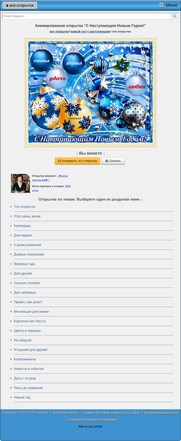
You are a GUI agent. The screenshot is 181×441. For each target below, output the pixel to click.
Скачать (113, 160)
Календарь (22, 226)
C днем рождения (27, 245)
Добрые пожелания (29, 254)
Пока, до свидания (28, 388)
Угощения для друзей (30, 350)
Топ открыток (24, 207)
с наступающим (98, 31)
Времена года (24, 264)
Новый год (22, 397)
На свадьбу (23, 340)
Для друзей (23, 273)
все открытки (20, 5)
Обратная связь (65, 413)
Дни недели (23, 235)
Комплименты (25, 359)
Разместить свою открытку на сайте (111, 413)
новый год (78, 31)
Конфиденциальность (162, 413)
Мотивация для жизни (31, 312)
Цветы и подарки (27, 331)
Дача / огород (25, 378)
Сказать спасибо (27, 283)
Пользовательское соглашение (92, 420)
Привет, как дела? (28, 302)
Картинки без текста (30, 321)
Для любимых (25, 292)
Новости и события (29, 369)
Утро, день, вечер (27, 216)
